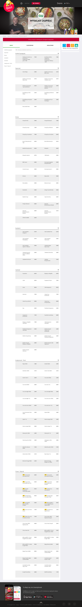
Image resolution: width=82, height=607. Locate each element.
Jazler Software (28, 604)
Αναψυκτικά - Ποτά (8, 63)
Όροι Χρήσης (46, 604)
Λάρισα (9, 36)
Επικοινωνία (53, 604)
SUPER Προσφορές (8, 50)
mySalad (6, 60)
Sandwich (6, 58)
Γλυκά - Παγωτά (7, 66)
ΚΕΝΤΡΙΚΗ (27, 3)
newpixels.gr (39, 604)
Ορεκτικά (6, 52)
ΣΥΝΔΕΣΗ (36, 3)
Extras (5, 55)
